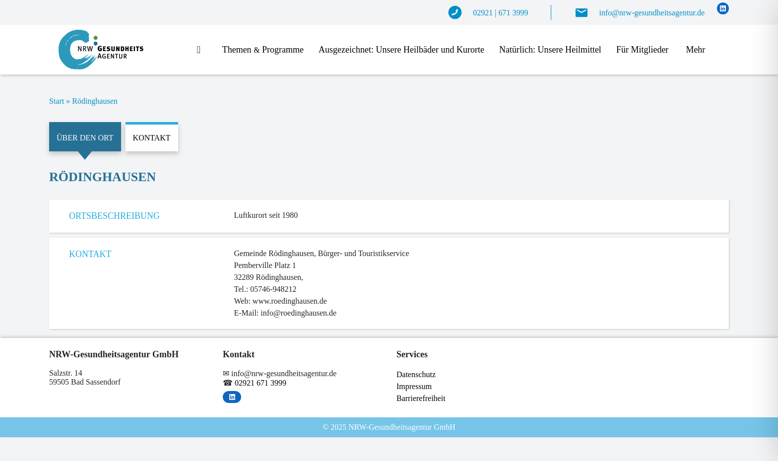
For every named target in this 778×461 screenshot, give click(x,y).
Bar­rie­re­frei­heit (421, 398)
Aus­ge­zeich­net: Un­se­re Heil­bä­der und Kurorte (401, 50)
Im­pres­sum (414, 386)
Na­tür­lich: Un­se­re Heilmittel (550, 50)
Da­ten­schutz (416, 374)
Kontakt (152, 137)
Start (56, 101)
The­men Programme (263, 50)
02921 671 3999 (260, 383)
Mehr (695, 50)
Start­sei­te (202, 50)
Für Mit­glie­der (642, 50)
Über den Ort (85, 137)
